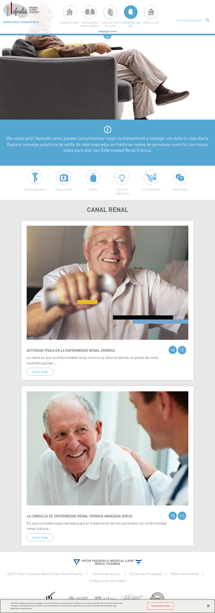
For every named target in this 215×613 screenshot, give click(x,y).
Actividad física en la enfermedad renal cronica (71, 350)
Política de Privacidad (145, 574)
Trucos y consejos (122, 191)
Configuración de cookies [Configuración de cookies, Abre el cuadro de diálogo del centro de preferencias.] (160, 608)
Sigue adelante (35, 189)
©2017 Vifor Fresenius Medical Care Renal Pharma (44, 574)
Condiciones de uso (106, 574)
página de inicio (69, 22)
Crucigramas (151, 189)
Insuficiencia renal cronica (90, 24)
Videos (93, 189)
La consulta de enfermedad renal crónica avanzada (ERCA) (79, 516)
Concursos (180, 189)
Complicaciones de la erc (110, 24)
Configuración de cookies (107, 581)
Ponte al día (151, 22)
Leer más (40, 371)
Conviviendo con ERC (130, 24)
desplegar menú (107, 31)
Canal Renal (64, 189)
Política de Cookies (184, 574)
